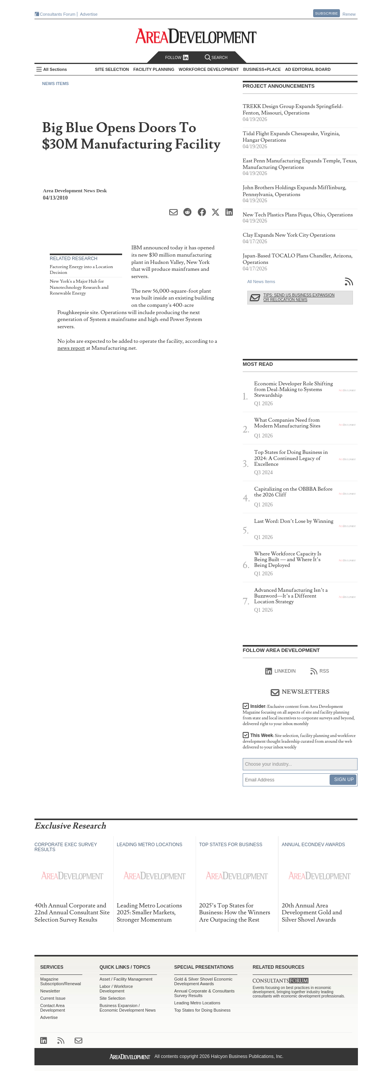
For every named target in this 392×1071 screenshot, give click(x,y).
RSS (319, 671)
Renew (349, 14)
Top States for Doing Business (202, 1010)
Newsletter (50, 991)
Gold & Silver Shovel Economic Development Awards (203, 981)
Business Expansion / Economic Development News (128, 1007)
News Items (55, 83)
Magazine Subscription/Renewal (60, 981)
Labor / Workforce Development (116, 988)
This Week (299, 741)
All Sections (55, 69)
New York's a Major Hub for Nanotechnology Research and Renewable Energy (79, 287)
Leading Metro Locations (197, 1003)
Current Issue (52, 998)
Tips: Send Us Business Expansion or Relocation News (299, 297)
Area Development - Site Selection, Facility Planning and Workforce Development (196, 35)
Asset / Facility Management (126, 979)
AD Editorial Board (308, 69)
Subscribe (326, 13)
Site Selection (112, 998)
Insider (299, 715)
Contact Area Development (52, 1007)
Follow (176, 57)
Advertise (89, 14)
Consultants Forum (57, 14)
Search (216, 57)
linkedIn (280, 671)
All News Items (261, 281)
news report (71, 348)
